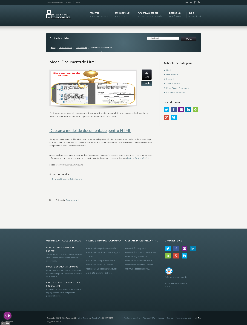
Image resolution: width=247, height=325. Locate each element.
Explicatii (170, 79)
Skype (174, 117)
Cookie (5, 323)
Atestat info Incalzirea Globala (139, 264)
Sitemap (69, 2)
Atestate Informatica (55, 2)
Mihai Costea (83, 318)
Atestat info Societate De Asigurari (101, 268)
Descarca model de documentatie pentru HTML (90, 130)
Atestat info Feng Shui (135, 248)
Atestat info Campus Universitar (100, 260)
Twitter (166, 109)
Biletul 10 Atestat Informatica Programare (63, 284)
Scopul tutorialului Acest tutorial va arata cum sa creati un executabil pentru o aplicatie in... (64, 257)
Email (181, 109)
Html (168, 70)
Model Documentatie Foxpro (68, 178)
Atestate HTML (149, 318)
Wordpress (195, 109)
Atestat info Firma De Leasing (99, 264)
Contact (78, 2)
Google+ (166, 117)
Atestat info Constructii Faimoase (140, 252)
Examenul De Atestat (175, 92)
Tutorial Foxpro (173, 83)
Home (53, 47)
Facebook (181, 2)
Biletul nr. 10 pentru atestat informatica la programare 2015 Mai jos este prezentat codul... (63, 292)
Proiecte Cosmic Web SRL (138, 158)
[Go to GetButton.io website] (8, 322)
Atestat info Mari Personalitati (139, 260)
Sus (199, 318)
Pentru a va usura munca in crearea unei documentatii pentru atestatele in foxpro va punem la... (64, 273)
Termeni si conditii (183, 318)
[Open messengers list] (7, 316)
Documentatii (81, 47)
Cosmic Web (97, 318)
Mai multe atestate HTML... (137, 268)
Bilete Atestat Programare (177, 88)
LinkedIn (188, 109)
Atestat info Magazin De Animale (101, 248)
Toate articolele (65, 47)
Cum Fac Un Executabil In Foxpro (60, 249)
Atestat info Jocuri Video (136, 256)
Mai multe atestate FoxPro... (99, 272)
